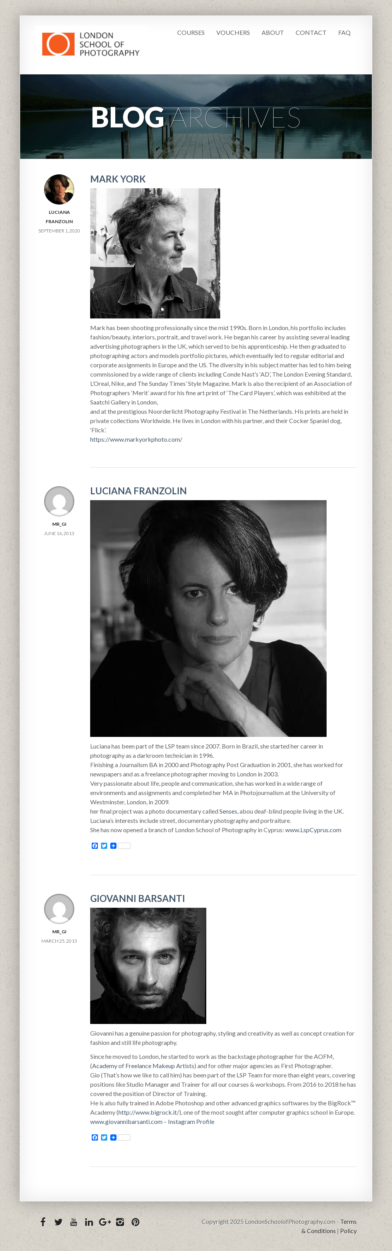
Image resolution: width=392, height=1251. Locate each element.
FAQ (344, 32)
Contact (311, 32)
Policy (348, 1230)
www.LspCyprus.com (313, 829)
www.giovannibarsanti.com (126, 1121)
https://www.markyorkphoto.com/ (136, 439)
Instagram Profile (191, 1121)
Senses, (228, 811)
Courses (191, 32)
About (273, 32)
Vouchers (233, 32)
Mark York (118, 178)
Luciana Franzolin (138, 490)
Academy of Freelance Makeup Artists (143, 1065)
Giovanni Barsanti (137, 898)
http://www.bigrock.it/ (148, 1112)
